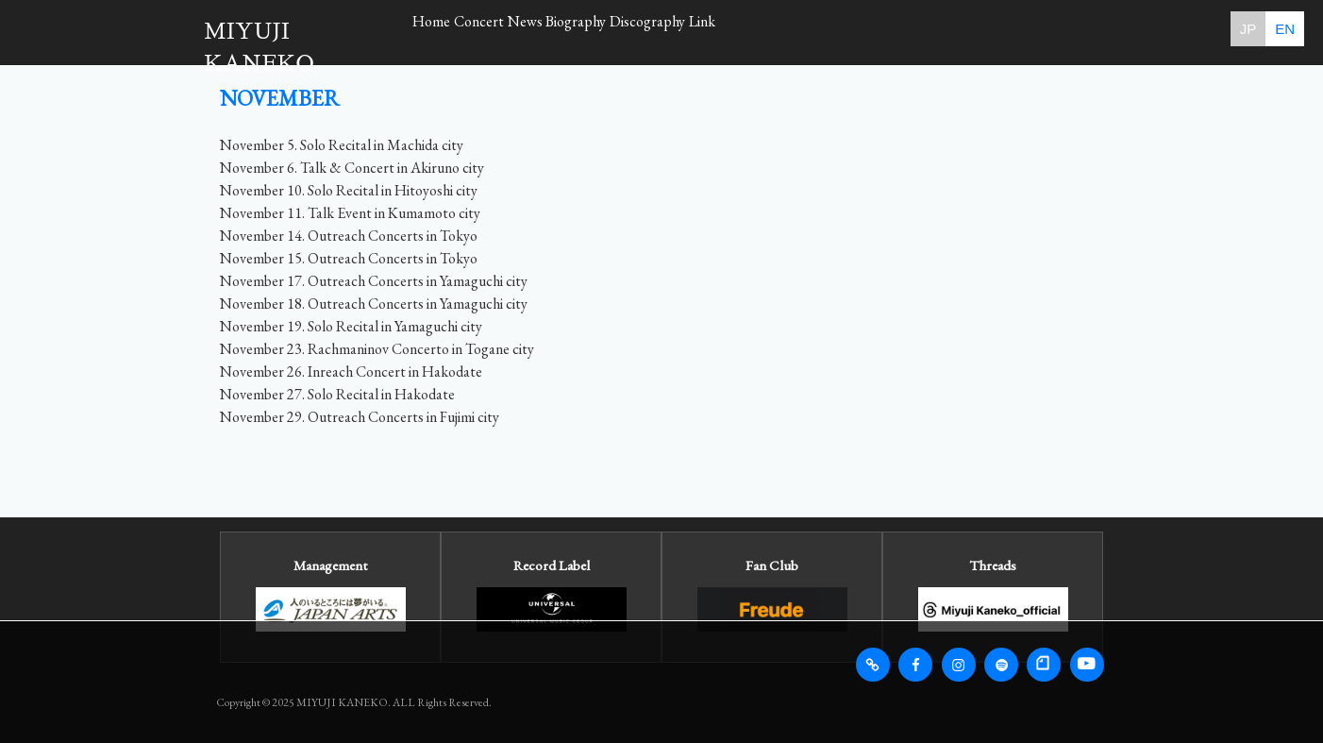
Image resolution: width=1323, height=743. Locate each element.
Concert (519, 28)
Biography (669, 28)
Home (444, 28)
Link (847, 28)
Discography (767, 28)
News (591, 28)
